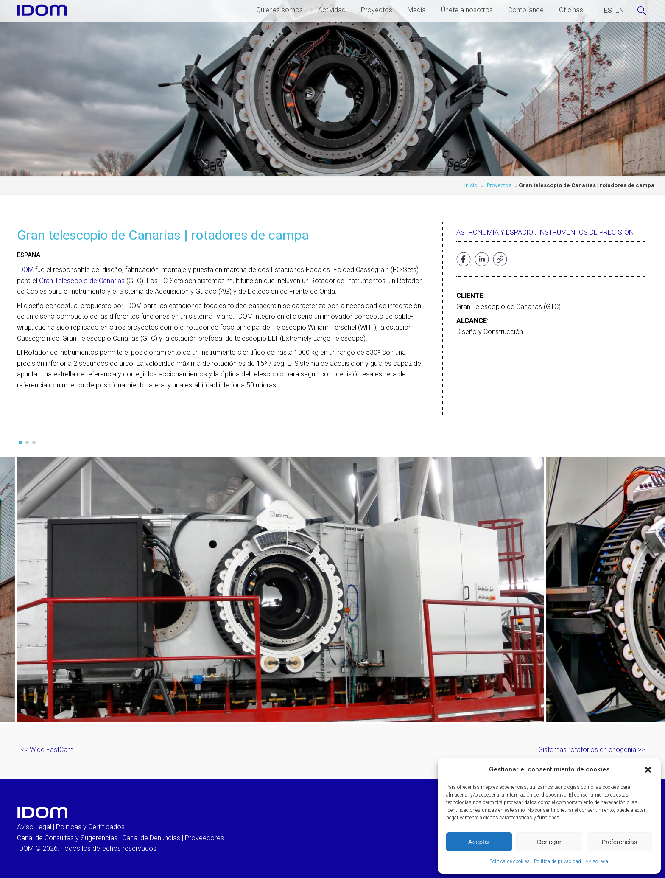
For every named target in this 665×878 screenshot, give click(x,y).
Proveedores (204, 838)
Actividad (332, 10)
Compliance (526, 10)
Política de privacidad (557, 861)
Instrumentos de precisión (586, 232)
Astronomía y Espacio (494, 232)
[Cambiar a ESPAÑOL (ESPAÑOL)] (608, 10)
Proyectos (376, 10)
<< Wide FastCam (46, 750)
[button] (648, 770)
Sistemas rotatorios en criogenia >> (592, 750)
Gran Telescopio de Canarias (82, 281)
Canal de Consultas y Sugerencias (67, 838)
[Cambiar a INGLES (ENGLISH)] (619, 10)
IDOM (25, 270)
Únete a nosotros (467, 10)
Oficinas (571, 10)
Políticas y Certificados (90, 827)
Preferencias (619, 841)
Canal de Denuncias (151, 838)
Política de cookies (509, 861)
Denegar (549, 841)
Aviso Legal (34, 827)
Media (417, 10)
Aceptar (479, 841)
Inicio (471, 185)
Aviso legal (597, 861)
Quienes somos (279, 10)
